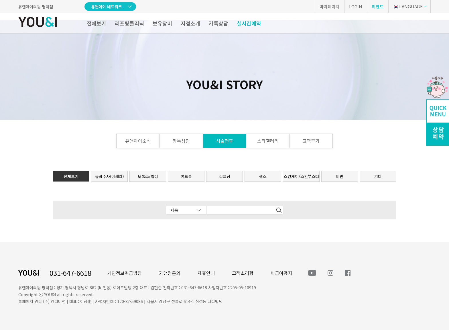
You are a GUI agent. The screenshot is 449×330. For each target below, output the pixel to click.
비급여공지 (281, 273)
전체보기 (96, 23)
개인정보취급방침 (124, 273)
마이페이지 (330, 6)
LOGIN (355, 6)
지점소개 (190, 23)
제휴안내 (206, 273)
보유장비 (162, 23)
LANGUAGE (408, 6)
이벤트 (378, 6)
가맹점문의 (169, 273)
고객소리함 (242, 273)
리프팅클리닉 (129, 23)
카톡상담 (218, 23)
